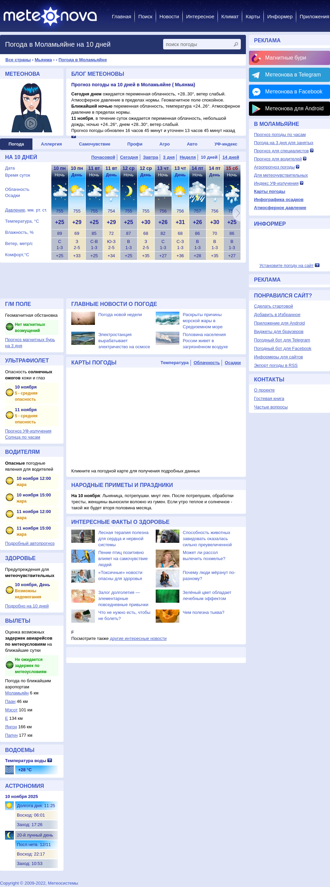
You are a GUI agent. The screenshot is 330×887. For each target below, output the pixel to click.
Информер (280, 16)
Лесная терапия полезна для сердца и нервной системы (123, 538)
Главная (121, 16)
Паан (10, 701)
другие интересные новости (138, 638)
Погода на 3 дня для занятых (283, 142)
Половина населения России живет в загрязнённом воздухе (205, 340)
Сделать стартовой (273, 306)
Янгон (11, 726)
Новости (169, 16)
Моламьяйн (17, 692)
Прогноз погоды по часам (280, 134)
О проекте (264, 390)
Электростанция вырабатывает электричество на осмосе (124, 340)
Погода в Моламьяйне (82, 59)
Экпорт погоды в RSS (276, 365)
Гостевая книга (269, 398)
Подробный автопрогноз (30, 543)
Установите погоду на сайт (286, 265)
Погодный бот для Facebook (282, 348)
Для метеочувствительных (281, 175)
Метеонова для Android (294, 108)
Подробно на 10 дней (27, 605)
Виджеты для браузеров (278, 331)
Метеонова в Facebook (293, 91)
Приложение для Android (279, 323)
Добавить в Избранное (277, 314)
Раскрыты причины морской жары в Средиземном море (203, 320)
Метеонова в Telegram (293, 74)
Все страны (18, 59)
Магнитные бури (285, 58)
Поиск (145, 16)
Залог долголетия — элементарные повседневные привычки (123, 598)
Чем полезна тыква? (203, 612)
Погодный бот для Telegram (282, 339)
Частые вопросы (271, 406)
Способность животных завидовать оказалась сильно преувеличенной (207, 538)
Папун (11, 735)
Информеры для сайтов (278, 356)
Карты (253, 16)
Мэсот (11, 709)
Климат (229, 16)
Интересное (200, 16)
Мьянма (43, 59)
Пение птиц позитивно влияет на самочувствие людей (123, 558)
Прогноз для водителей (278, 158)
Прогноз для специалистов (281, 150)
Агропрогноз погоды (274, 167)
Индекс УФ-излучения (276, 183)
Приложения (314, 16)
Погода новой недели (120, 314)
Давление (15, 210)
